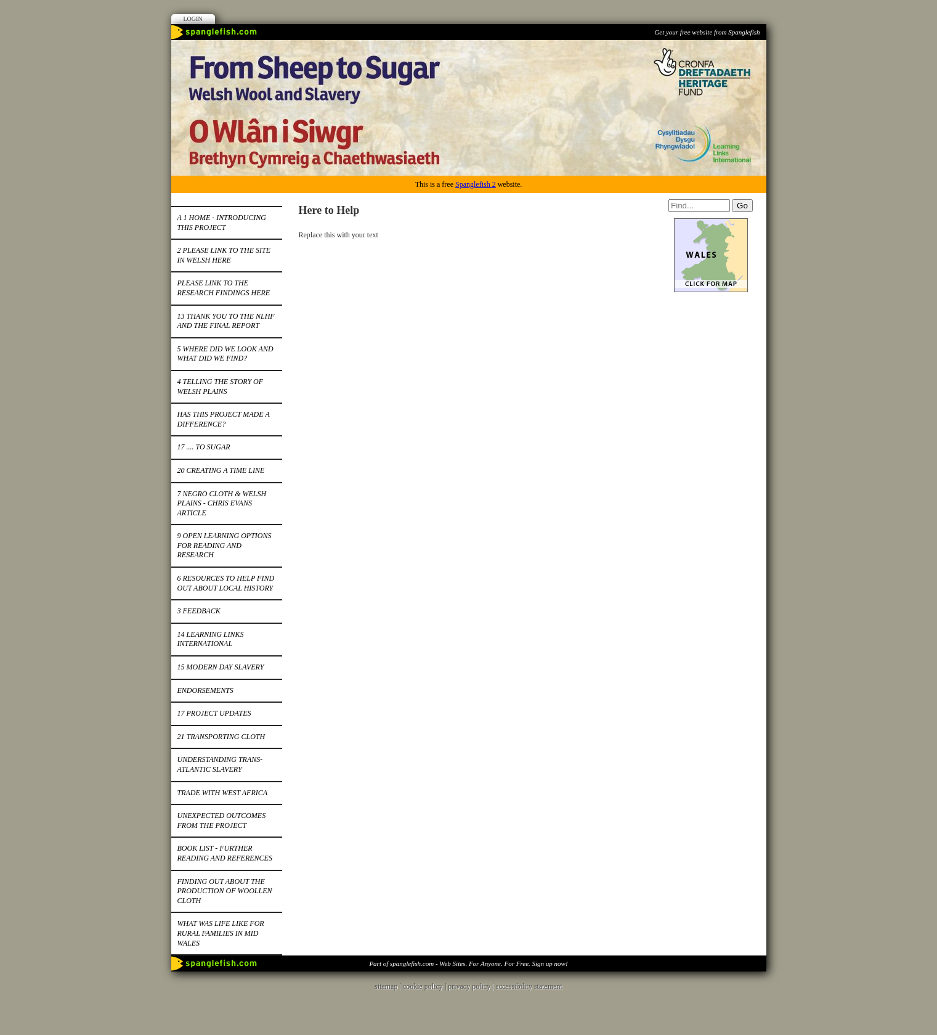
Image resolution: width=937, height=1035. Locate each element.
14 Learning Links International (210, 639)
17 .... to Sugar (203, 447)
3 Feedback (199, 611)
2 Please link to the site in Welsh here (223, 255)
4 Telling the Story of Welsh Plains (220, 386)
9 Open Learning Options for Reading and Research (224, 545)
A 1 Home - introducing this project (221, 222)
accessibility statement (529, 986)
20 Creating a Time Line (221, 470)
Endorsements (205, 690)
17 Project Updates (214, 713)
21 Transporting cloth (221, 736)
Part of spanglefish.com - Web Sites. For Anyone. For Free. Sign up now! (468, 963)
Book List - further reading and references (224, 853)
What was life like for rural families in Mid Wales (220, 933)
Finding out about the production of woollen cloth (224, 891)
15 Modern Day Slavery (220, 667)
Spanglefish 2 (475, 184)
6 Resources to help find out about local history (226, 583)
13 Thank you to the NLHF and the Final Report (226, 321)
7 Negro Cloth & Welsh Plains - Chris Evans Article (222, 503)
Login (193, 18)
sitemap (386, 986)
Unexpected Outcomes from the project (221, 820)
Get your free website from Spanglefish (707, 32)
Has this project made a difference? (223, 419)
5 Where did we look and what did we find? (225, 354)
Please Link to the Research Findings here (223, 288)
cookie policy (423, 986)
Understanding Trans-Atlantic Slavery (220, 764)
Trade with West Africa (222, 792)
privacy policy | (471, 986)
